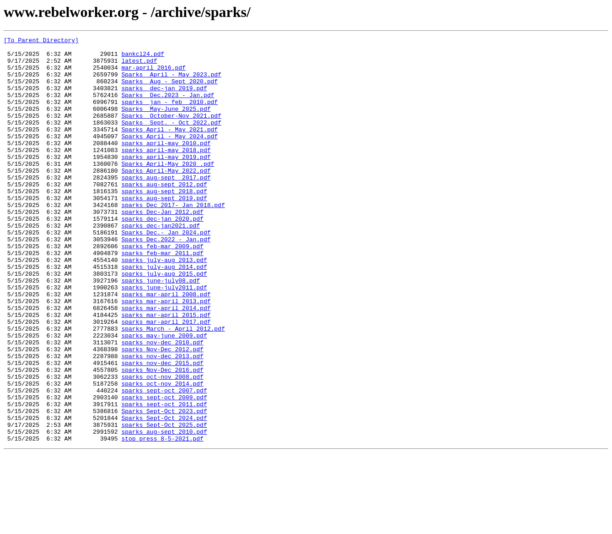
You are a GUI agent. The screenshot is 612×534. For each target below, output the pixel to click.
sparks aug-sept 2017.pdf (165, 206)
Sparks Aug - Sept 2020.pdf (169, 91)
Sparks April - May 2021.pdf (169, 148)
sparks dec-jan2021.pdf (160, 264)
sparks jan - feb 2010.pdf (169, 115)
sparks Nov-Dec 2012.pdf (162, 412)
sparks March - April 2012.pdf (173, 387)
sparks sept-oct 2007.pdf (164, 462)
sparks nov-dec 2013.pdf (162, 420)
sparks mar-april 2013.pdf (165, 354)
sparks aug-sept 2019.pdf (164, 231)
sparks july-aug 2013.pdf (164, 305)
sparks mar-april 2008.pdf (165, 346)
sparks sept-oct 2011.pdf (164, 478)
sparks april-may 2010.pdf (165, 165)
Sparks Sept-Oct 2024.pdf (164, 494)
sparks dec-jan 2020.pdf (162, 255)
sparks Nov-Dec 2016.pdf (162, 437)
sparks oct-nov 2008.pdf (162, 445)
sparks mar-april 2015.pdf (165, 371)
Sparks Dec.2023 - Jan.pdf (167, 107)
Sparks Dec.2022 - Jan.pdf (165, 280)
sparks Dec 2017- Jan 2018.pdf (173, 239)
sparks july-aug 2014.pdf (164, 313)
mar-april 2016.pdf (153, 74)
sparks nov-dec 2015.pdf (162, 429)
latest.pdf (139, 66)
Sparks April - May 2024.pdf (169, 157)
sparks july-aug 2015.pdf (164, 321)
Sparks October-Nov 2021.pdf (171, 132)
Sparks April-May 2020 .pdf (167, 189)
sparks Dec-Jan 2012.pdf (162, 247)
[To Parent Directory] (41, 41)
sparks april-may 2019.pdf (165, 181)
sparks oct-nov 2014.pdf (162, 453)
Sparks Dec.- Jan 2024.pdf (165, 272)
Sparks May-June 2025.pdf (165, 124)
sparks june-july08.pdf (160, 330)
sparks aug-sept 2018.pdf (164, 222)
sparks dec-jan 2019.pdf (164, 99)
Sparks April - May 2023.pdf (171, 82)
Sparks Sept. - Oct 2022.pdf (171, 140)
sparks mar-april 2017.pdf (165, 379)
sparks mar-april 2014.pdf (165, 363)
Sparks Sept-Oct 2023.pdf (164, 486)
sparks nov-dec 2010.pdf (162, 404)
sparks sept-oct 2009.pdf (164, 470)
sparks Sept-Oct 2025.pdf (164, 503)
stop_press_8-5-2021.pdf (162, 519)
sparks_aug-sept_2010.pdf (164, 511)
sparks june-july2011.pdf (164, 338)
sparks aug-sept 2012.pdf (164, 214)
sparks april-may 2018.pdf (165, 173)
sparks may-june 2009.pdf (164, 396)
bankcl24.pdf (142, 58)
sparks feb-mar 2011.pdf (162, 297)
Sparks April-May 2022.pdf (165, 198)
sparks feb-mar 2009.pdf (162, 288)
